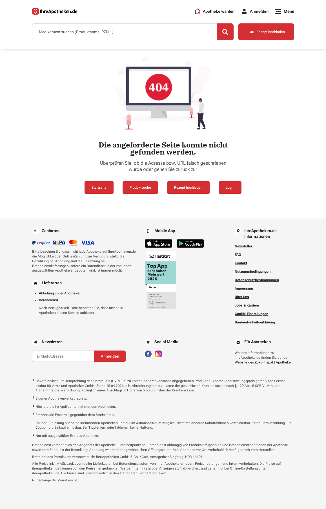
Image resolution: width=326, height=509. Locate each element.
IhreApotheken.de (122, 252)
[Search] (225, 31)
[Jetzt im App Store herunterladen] (158, 243)
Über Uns (242, 297)
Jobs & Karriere (247, 305)
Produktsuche (140, 188)
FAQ (238, 255)
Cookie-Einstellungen (251, 314)
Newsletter (243, 246)
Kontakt (241, 263)
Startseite (99, 188)
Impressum (244, 288)
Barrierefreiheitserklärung (255, 322)
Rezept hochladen (188, 188)
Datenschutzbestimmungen (257, 280)
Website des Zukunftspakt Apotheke (263, 362)
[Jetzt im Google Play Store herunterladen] (190, 243)
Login (230, 188)
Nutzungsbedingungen (252, 272)
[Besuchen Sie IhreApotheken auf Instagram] (158, 353)
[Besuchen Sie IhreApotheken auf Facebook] (148, 353)
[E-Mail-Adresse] (63, 356)
